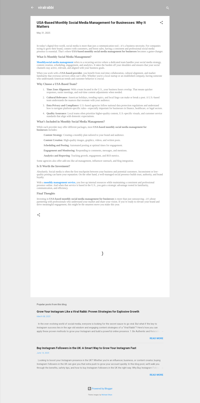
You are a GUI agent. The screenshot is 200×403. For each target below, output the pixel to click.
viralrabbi (46, 7)
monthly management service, (60, 182)
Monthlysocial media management (55, 62)
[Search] (168, 8)
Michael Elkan (107, 395)
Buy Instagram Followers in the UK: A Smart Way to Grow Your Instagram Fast (86, 348)
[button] (161, 23)
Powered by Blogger (100, 388)
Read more (156, 338)
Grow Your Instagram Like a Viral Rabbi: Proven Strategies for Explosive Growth (88, 311)
